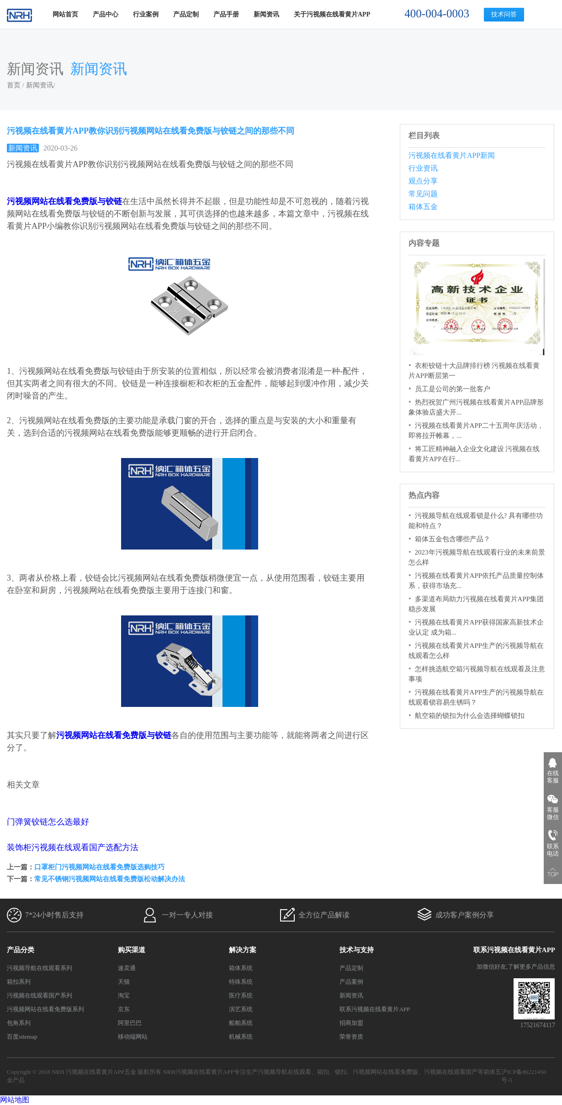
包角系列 (19, 1022)
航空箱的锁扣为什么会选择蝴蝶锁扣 (470, 715)
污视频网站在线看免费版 (385, 1071)
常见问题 (423, 194)
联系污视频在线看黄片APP (374, 1009)
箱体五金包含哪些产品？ (452, 539)
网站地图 (14, 1100)
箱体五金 (423, 206)
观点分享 (423, 181)
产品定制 (186, 14)
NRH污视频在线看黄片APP (198, 1071)
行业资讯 (423, 168)
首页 (14, 85)
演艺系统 (241, 1009)
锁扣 (341, 1071)
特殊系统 (241, 981)
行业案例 (146, 14)
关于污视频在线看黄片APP (332, 14)
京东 (124, 1009)
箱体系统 (241, 968)
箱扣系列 (19, 981)
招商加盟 (351, 1022)
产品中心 (105, 14)
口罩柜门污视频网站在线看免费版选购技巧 (99, 867)
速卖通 (127, 968)
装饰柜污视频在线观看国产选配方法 (72, 847)
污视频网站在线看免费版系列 (45, 1009)
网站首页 (65, 14)
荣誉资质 (351, 1036)
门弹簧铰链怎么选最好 (48, 821)
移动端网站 (133, 1036)
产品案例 (351, 981)
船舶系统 (241, 1022)
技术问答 (504, 14)
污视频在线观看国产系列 (39, 995)
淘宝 (124, 995)
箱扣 (323, 1071)
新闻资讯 (266, 14)
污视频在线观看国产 (450, 1071)
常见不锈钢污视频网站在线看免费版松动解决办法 (109, 879)
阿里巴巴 (130, 1022)
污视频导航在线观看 (284, 1071)
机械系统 (241, 1036)
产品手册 (226, 14)
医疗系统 (241, 995)
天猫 (124, 981)
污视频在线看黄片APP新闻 (451, 155)
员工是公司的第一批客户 (452, 389)
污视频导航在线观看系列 (39, 968)
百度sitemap (22, 1036)
